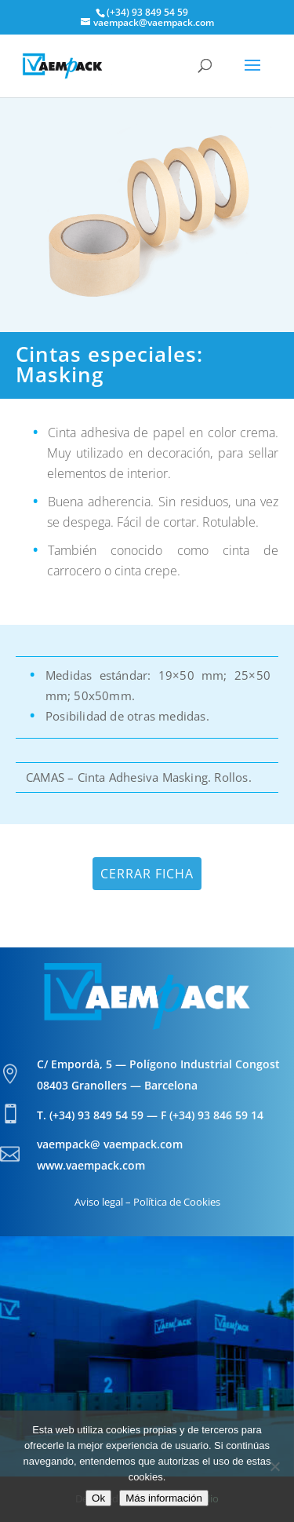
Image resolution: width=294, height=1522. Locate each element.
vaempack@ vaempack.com (110, 1144)
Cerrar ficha (147, 873)
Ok (98, 1498)
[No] (274, 1466)
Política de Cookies (176, 1202)
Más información (163, 1498)
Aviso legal (98, 1202)
